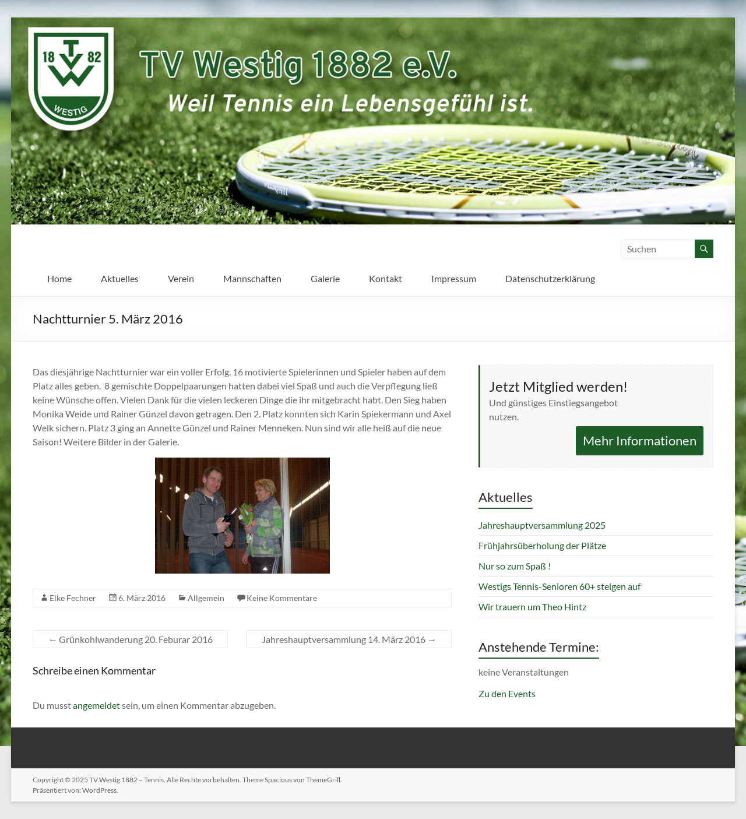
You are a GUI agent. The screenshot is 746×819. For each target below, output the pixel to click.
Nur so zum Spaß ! (514, 565)
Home (59, 278)
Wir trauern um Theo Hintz (532, 606)
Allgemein (206, 598)
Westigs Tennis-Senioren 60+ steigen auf (559, 586)
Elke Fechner (73, 598)
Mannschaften (252, 278)
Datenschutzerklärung (550, 278)
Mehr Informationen (639, 440)
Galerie (325, 278)
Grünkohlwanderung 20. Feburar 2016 (130, 639)
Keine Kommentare (282, 598)
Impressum (453, 278)
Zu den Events (507, 693)
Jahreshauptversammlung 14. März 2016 (349, 639)
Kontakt (385, 278)
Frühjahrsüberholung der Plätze (542, 545)
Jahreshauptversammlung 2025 (542, 524)
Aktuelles (120, 278)
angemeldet (96, 705)
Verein (181, 278)
